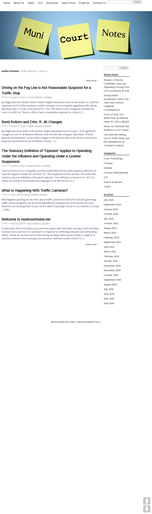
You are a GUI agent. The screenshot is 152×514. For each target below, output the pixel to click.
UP (146, 500)
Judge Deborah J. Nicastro (33, 71)
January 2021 (111, 261)
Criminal (108, 163)
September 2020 (112, 279)
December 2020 (112, 265)
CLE (40, 3)
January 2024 (111, 209)
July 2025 (109, 200)
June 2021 (109, 247)
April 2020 (109, 303)
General (108, 168)
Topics (31, 3)
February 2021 (111, 256)
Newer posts (92, 81)
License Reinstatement (116, 172)
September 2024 (112, 204)
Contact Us (99, 3)
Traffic (107, 186)
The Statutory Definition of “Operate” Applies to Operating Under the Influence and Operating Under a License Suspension (46, 156)
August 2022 (110, 228)
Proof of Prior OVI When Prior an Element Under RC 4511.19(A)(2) (116, 118)
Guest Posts (68, 3)
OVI (106, 177)
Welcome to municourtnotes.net (26, 219)
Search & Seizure (113, 182)
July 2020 (109, 289)
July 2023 (109, 218)
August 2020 (110, 284)
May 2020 (109, 298)
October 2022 (111, 223)
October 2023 (111, 214)
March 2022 (110, 232)
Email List (84, 3)
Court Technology (113, 158)
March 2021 (110, 251)
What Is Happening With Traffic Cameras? (35, 190)
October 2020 (111, 275)
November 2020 (112, 270)
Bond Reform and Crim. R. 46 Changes (32, 122)
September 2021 (112, 242)
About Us (18, 3)
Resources (52, 3)
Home (7, 3)
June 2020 (109, 294)
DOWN (146, 508)
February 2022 (111, 237)
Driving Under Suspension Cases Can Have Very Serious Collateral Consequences (116, 102)
